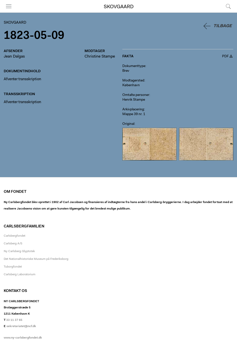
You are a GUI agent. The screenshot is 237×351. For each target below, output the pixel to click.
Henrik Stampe (133, 100)
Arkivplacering (133, 109)
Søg (228, 6)
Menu (8, 6)
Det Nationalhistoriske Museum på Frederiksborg (36, 259)
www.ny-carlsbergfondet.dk (23, 337)
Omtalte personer (135, 95)
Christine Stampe (100, 57)
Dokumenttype (133, 66)
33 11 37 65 (14, 320)
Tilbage (222, 26)
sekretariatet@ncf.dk (21, 326)
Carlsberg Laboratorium (19, 274)
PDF (225, 56)
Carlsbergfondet (14, 235)
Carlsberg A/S (13, 243)
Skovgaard (119, 6)
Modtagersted (133, 80)
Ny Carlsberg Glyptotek (19, 251)
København (131, 85)
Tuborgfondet (13, 266)
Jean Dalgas (14, 57)
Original (128, 124)
